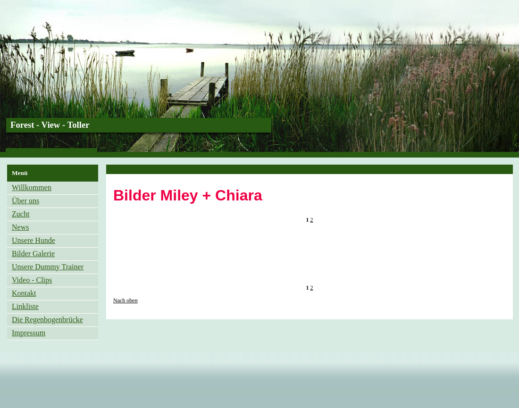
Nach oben (125, 300)
